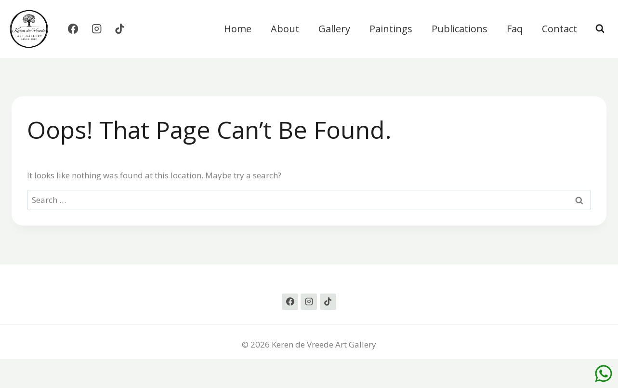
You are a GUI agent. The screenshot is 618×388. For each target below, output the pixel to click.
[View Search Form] (600, 28)
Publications (459, 28)
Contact (559, 28)
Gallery (334, 28)
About (285, 28)
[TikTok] (120, 29)
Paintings (390, 28)
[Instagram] (96, 29)
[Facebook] (73, 29)
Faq (515, 28)
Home (237, 28)
